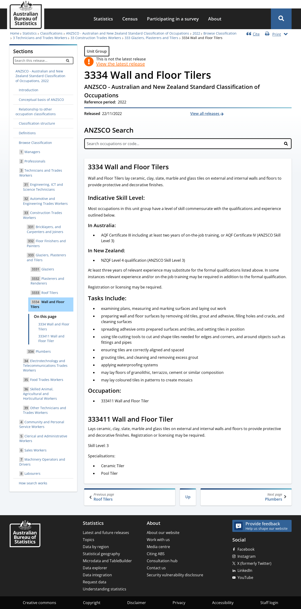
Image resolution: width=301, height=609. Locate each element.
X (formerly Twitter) (254, 563)
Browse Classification (220, 33)
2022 (196, 33)
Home (14, 33)
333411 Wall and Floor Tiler (51, 338)
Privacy (179, 602)
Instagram (247, 556)
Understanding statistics (104, 589)
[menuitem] (103, 19)
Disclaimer (136, 602)
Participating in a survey (173, 19)
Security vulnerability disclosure (175, 574)
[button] (281, 18)
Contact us (156, 567)
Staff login (269, 602)
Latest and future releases (106, 532)
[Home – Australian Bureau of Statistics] (24, 534)
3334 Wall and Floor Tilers (53, 326)
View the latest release (120, 64)
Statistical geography (101, 553)
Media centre (158, 546)
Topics (88, 539)
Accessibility (223, 602)
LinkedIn (245, 570)
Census (130, 19)
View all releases (205, 113)
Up (187, 496)
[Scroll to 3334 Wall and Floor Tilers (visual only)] (174, 167)
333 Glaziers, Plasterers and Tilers (151, 38)
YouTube (245, 577)
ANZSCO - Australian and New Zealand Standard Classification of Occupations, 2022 (40, 76)
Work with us (158, 539)
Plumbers (245, 497)
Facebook (246, 549)
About (215, 19)
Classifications (51, 33)
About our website (163, 532)
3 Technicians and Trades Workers (40, 38)
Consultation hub (162, 560)
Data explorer (95, 567)
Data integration (97, 574)
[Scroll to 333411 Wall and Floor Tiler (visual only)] (178, 419)
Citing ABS (156, 553)
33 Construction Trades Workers (96, 38)
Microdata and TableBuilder (107, 560)
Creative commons (39, 602)
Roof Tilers (130, 497)
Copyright (91, 602)
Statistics (103, 19)
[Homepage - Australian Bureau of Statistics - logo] (25, 15)
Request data (94, 582)
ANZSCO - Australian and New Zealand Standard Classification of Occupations (127, 33)
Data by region (96, 546)
